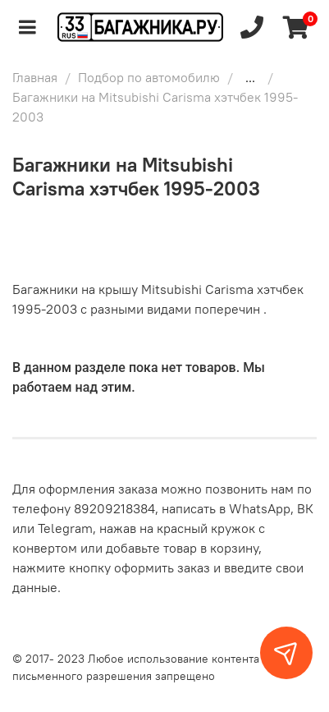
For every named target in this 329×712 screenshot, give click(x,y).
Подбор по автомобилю (149, 77)
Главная (34, 77)
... (250, 77)
